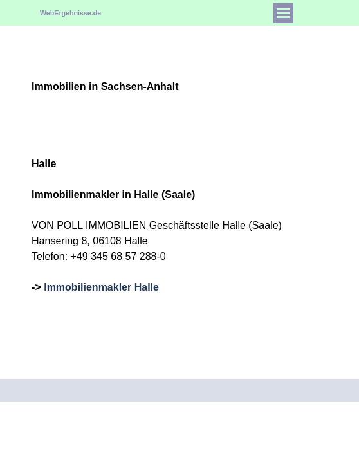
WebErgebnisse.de (70, 13)
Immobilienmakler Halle (101, 287)
